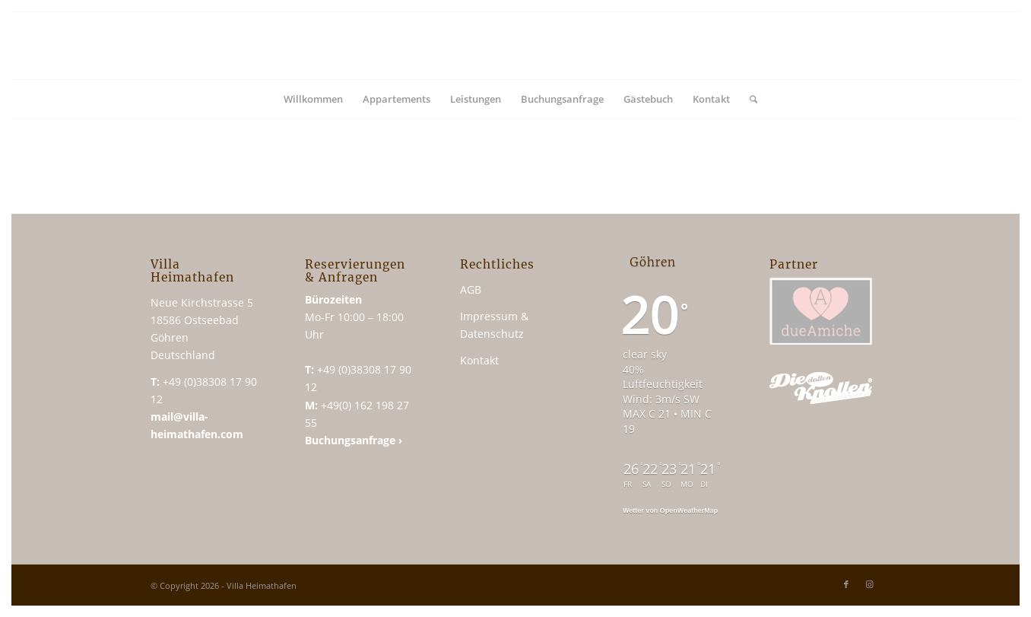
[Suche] (748, 99)
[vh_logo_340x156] (515, 45)
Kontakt (479, 360)
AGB (470, 289)
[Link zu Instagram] (869, 584)
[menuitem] (313, 99)
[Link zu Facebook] (846, 584)
